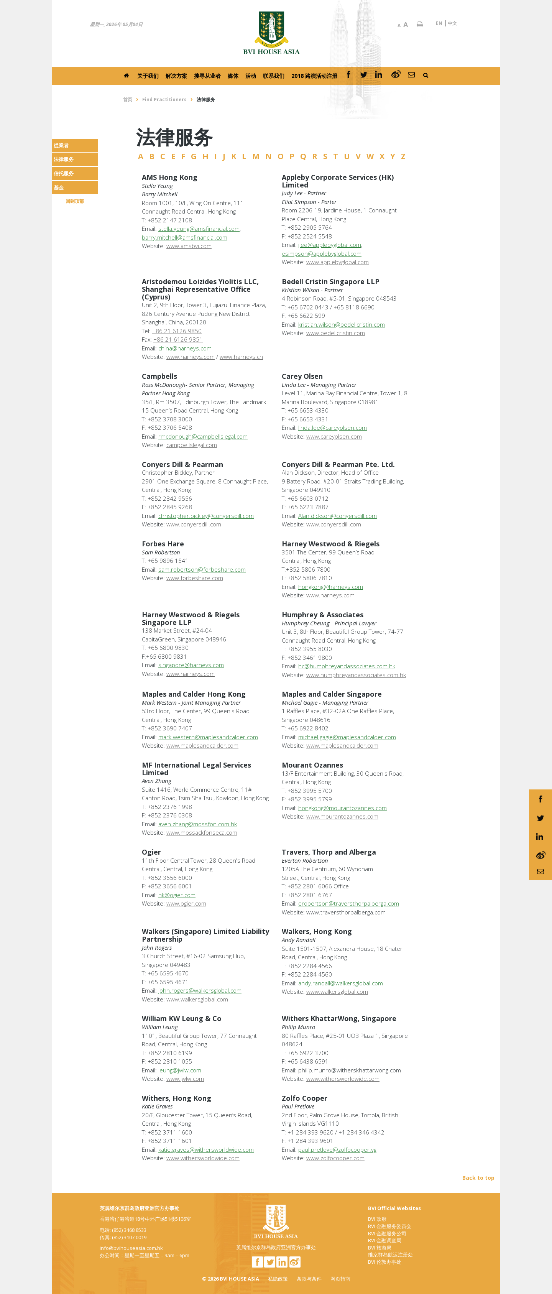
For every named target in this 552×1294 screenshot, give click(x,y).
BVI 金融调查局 (384, 1240)
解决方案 (176, 75)
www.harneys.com (190, 356)
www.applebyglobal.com (337, 262)
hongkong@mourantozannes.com (342, 808)
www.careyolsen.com (334, 436)
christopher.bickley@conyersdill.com (206, 516)
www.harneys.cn (241, 356)
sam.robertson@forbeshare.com (202, 569)
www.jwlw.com (185, 1078)
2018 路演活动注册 (314, 75)
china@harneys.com (185, 348)
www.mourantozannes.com (342, 816)
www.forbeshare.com (194, 578)
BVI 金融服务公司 (387, 1233)
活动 (250, 75)
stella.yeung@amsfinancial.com (199, 228)
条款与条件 (309, 1278)
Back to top (478, 1177)
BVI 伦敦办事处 (384, 1261)
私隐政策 (278, 1278)
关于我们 (148, 75)
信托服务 (64, 173)
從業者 (61, 145)
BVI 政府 (377, 1218)
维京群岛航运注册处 (390, 1254)
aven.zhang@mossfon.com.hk (197, 824)
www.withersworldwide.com (203, 1158)
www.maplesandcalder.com (202, 745)
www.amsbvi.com (189, 246)
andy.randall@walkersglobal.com (340, 983)
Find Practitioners (164, 99)
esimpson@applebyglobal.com (321, 253)
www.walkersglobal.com (197, 999)
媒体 (233, 75)
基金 (59, 187)
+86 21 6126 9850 (177, 331)
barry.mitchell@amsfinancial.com (184, 237)
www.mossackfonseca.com (201, 832)
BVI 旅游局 (379, 1247)
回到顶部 (75, 201)
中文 (452, 23)
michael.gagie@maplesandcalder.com (347, 737)
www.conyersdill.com (193, 524)
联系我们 (273, 75)
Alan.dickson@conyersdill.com (337, 516)
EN (439, 23)
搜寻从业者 (207, 75)
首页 (127, 99)
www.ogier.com (186, 903)
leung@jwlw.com (179, 1070)
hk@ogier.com (177, 895)
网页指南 (340, 1278)
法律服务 (64, 159)
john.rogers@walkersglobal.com (200, 990)
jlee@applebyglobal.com (329, 244)
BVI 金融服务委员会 (389, 1226)
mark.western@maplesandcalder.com (208, 737)
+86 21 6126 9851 (178, 339)
